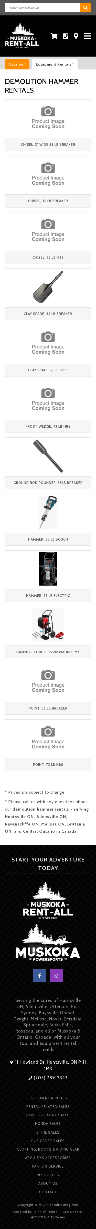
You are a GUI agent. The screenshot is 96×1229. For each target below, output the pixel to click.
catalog (19, 64)
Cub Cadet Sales (48, 1140)
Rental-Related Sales (48, 1106)
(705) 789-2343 (48, 1077)
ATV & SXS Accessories (48, 1157)
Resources (48, 1175)
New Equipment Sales (48, 1115)
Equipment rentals (57, 64)
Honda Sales (48, 1123)
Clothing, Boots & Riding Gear (48, 1149)
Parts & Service (48, 1166)
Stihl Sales (48, 1132)
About (48, 1183)
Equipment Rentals (48, 1098)
